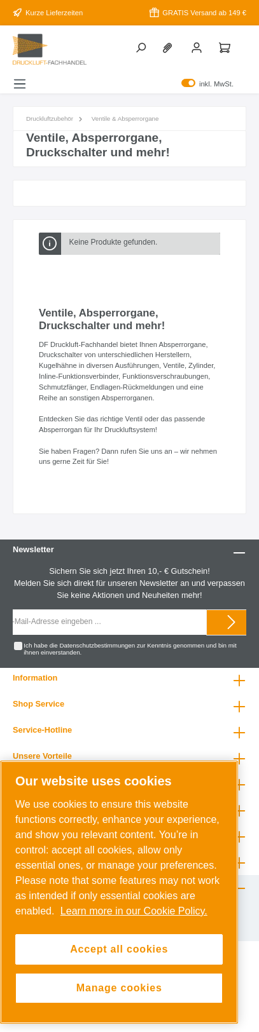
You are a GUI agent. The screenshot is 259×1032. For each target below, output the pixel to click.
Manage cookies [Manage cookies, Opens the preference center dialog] (119, 987)
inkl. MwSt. (207, 83)
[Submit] (231, 622)
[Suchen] (142, 47)
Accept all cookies (119, 949)
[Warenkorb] (226, 47)
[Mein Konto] (198, 47)
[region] (119, 892)
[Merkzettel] (170, 47)
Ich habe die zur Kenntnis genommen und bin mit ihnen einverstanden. (130, 649)
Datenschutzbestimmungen (97, 645)
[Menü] (19, 84)
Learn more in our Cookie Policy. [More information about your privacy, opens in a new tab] (133, 911)
